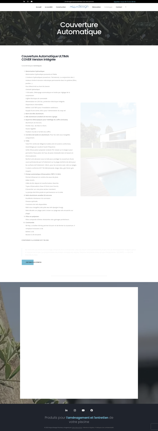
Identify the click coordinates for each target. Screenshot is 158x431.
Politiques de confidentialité (105, 426)
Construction (61, 7)
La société (48, 7)
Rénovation (96, 7)
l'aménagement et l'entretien (87, 416)
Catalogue (108, 7)
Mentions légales (88, 426)
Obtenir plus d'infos (31, 262)
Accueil (38, 7)
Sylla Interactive (77, 426)
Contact (119, 7)
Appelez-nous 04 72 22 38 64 (124, 2)
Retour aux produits (79, 17)
